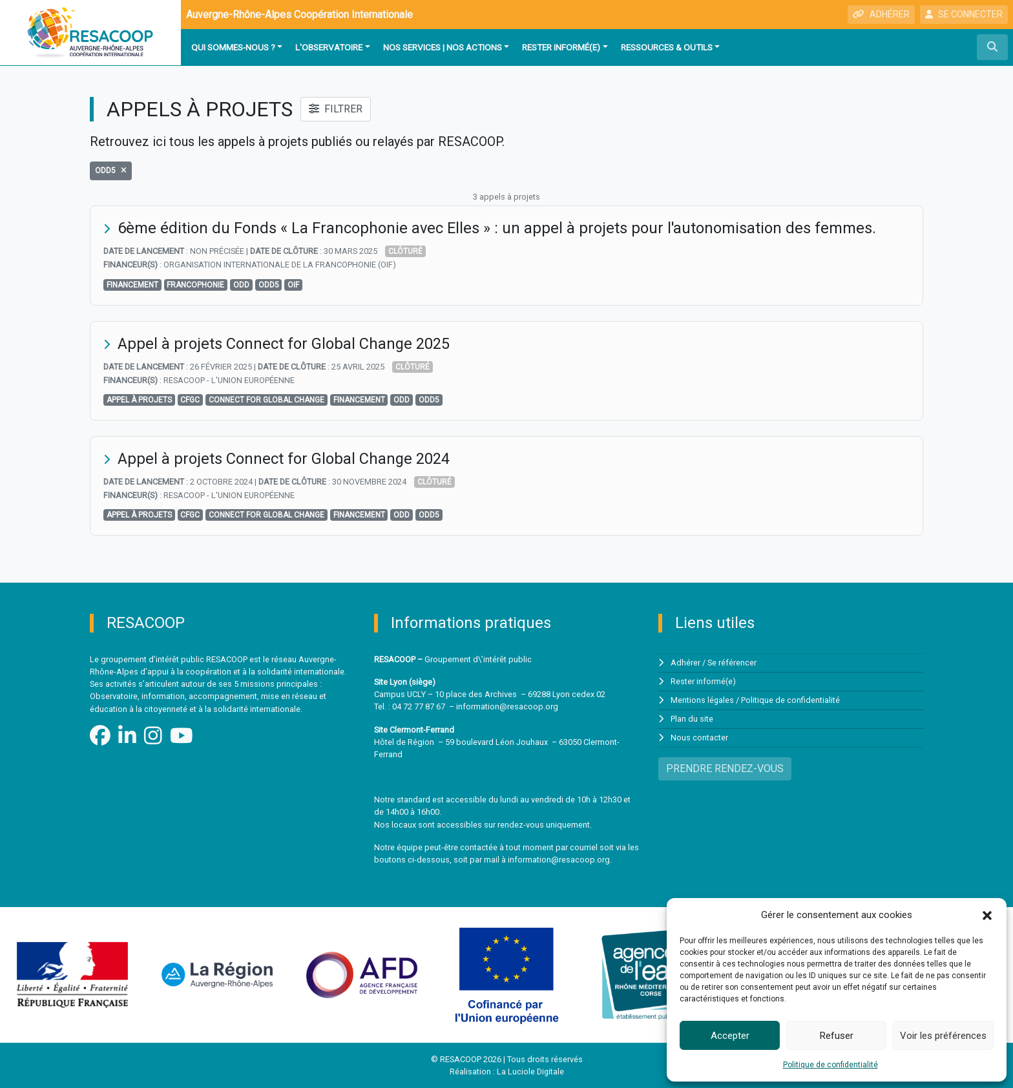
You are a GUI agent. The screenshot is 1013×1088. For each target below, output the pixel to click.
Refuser (836, 1035)
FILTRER (335, 109)
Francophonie (195, 284)
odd (241, 284)
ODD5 (268, 284)
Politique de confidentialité (830, 1064)
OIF (293, 284)
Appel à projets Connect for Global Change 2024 (284, 458)
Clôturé (405, 251)
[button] (987, 914)
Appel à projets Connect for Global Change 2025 (284, 343)
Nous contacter (699, 735)
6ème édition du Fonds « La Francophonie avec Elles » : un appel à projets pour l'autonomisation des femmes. (499, 228)
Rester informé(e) (561, 47)
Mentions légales (703, 698)
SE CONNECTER (964, 14)
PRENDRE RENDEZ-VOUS (725, 765)
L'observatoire (328, 47)
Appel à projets (139, 399)
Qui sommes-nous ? (233, 47)
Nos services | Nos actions (442, 47)
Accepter (730, 1035)
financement (132, 284)
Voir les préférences (943, 1035)
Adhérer (685, 662)
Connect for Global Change (266, 399)
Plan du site (692, 717)
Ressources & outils (667, 47)
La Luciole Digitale (530, 1071)
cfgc (190, 399)
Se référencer (732, 662)
